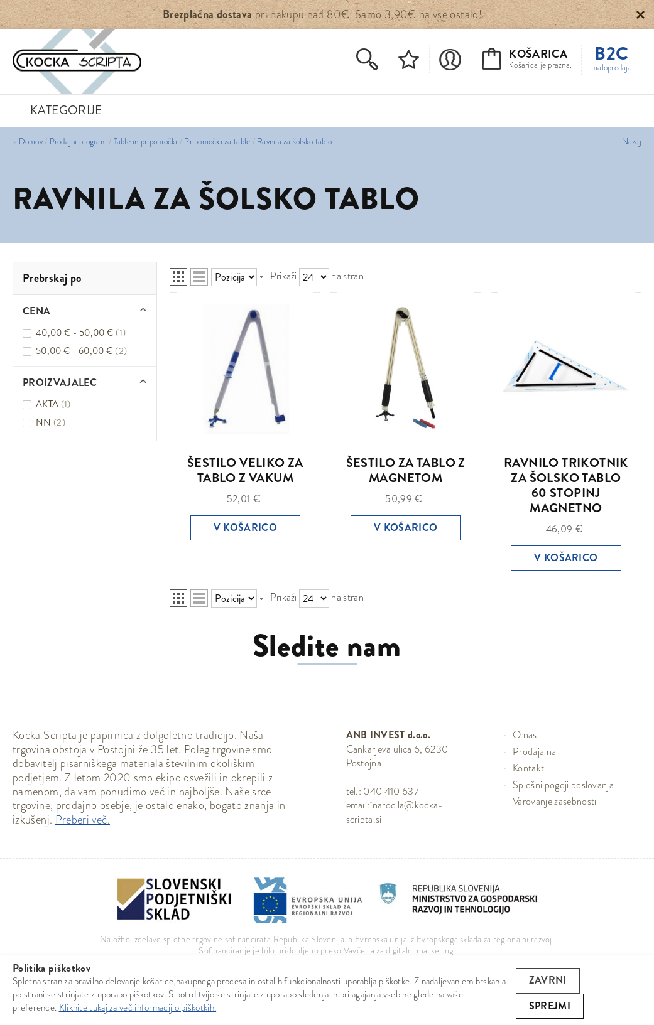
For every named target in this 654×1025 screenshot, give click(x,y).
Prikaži (283, 276)
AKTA (53, 404)
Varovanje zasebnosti (554, 801)
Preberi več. (82, 820)
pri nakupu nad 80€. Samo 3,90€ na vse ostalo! (322, 14)
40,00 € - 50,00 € (81, 333)
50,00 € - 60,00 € (81, 351)
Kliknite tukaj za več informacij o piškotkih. (138, 1007)
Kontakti (530, 768)
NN (50, 422)
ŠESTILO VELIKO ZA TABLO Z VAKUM (245, 470)
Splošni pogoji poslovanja (563, 785)
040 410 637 (391, 791)
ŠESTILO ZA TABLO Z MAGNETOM (406, 470)
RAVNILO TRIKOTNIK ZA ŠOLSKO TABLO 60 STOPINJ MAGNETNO (566, 485)
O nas (525, 734)
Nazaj (631, 142)
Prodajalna (534, 751)
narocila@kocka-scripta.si (395, 812)
